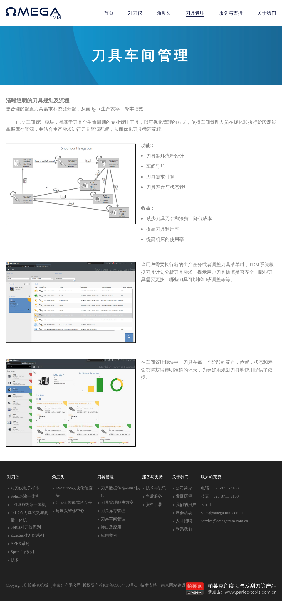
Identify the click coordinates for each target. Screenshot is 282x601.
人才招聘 (184, 521)
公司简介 (184, 488)
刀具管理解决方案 (117, 502)
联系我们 (184, 529)
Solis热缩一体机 (25, 496)
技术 (15, 560)
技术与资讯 (156, 488)
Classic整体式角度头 (74, 502)
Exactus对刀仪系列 (27, 535)
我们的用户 (186, 504)
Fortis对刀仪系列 (26, 527)
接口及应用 (111, 527)
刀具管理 (105, 477)
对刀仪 (13, 477)
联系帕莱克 (211, 477)
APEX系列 (20, 543)
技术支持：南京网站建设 (161, 585)
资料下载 (154, 504)
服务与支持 (152, 477)
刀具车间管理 (113, 519)
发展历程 (184, 496)
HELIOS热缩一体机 (28, 504)
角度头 (58, 477)
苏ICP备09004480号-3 (118, 585)
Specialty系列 (22, 552)
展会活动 (184, 513)
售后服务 (154, 496)
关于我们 (180, 477)
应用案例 (109, 535)
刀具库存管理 (113, 511)
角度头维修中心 (70, 511)
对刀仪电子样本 (25, 488)
